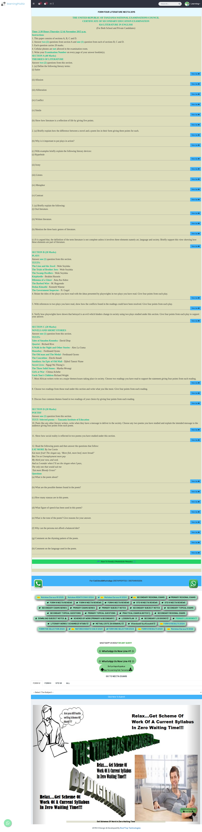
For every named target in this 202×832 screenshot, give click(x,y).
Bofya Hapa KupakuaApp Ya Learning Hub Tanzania (116, 668)
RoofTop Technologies (130, 828)
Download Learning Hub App (188, 810)
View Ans (196, 74)
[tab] (36, 683)
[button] (39, 767)
